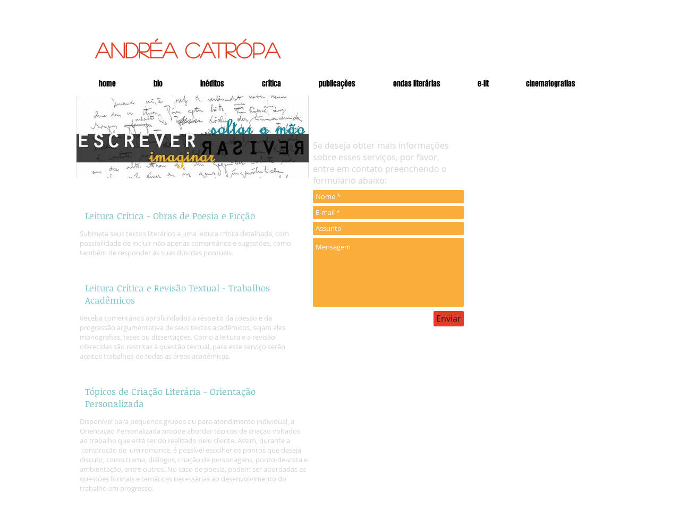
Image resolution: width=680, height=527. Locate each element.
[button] (483, 84)
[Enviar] (449, 318)
